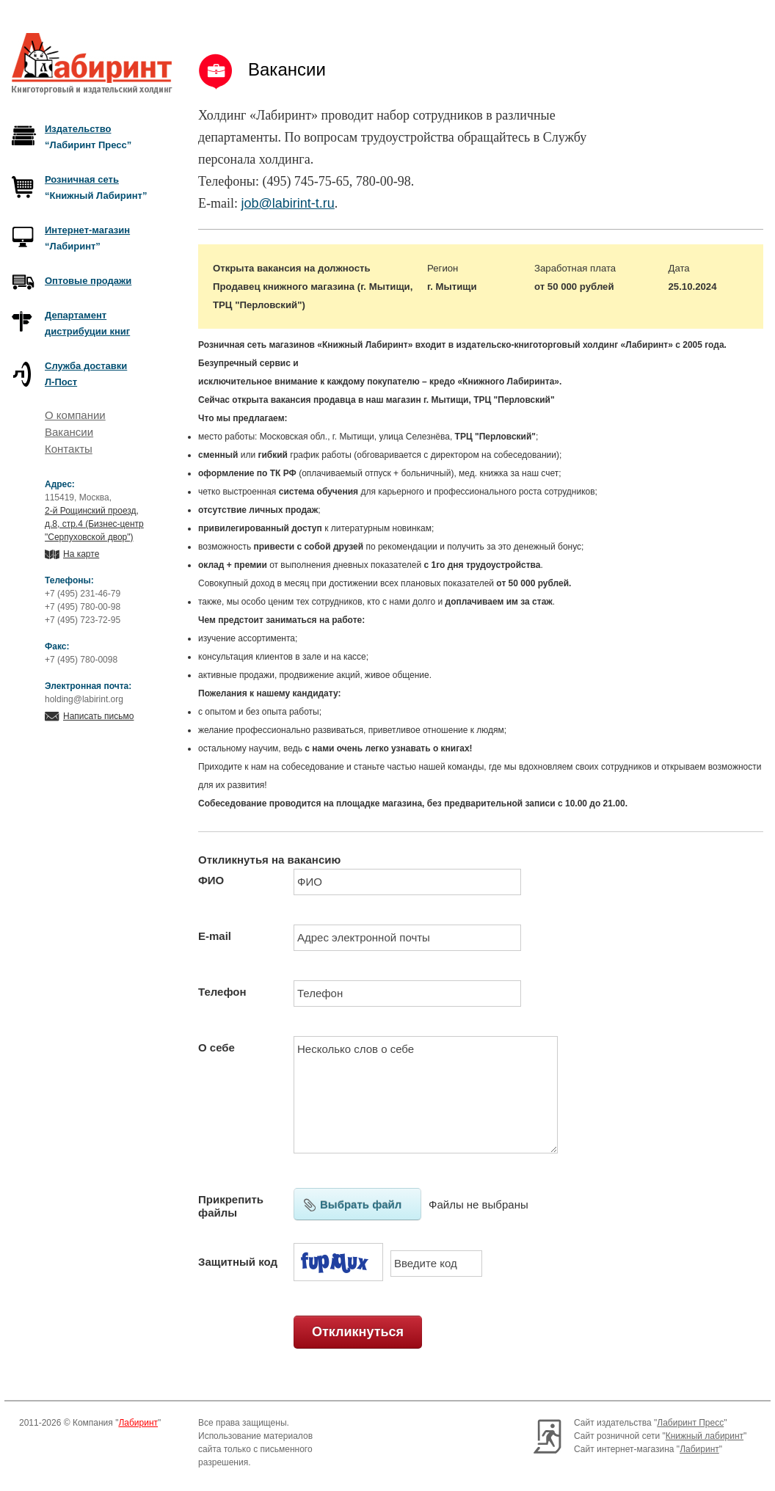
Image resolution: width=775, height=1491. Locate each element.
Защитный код (237, 1261)
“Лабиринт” (87, 238)
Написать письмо (98, 716)
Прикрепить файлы (230, 1206)
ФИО (211, 880)
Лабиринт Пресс (690, 1423)
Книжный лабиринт (704, 1436)
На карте (81, 554)
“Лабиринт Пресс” (88, 136)
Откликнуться (358, 1331)
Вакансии (69, 432)
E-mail (214, 936)
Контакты (68, 448)
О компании (75, 415)
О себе (216, 1047)
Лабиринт (138, 1423)
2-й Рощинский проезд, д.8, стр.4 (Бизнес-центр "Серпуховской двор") (94, 524)
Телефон (222, 991)
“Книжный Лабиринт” (96, 187)
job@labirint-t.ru (287, 203)
